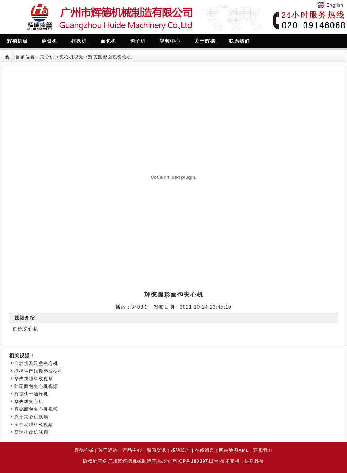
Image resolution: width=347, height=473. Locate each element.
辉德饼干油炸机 (31, 394)
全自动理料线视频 (33, 424)
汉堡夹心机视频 (31, 416)
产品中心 (132, 450)
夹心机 (47, 56)
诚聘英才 (180, 450)
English (335, 5)
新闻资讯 (156, 450)
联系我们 (263, 450)
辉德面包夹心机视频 (36, 409)
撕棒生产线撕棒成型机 (38, 371)
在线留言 (204, 450)
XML (243, 450)
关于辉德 (108, 450)
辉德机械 (84, 450)
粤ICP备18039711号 (196, 461)
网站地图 (228, 450)
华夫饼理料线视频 (33, 378)
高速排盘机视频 (31, 432)
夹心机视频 (71, 56)
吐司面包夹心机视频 (36, 386)
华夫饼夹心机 (28, 401)
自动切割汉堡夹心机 (36, 363)
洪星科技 (254, 461)
